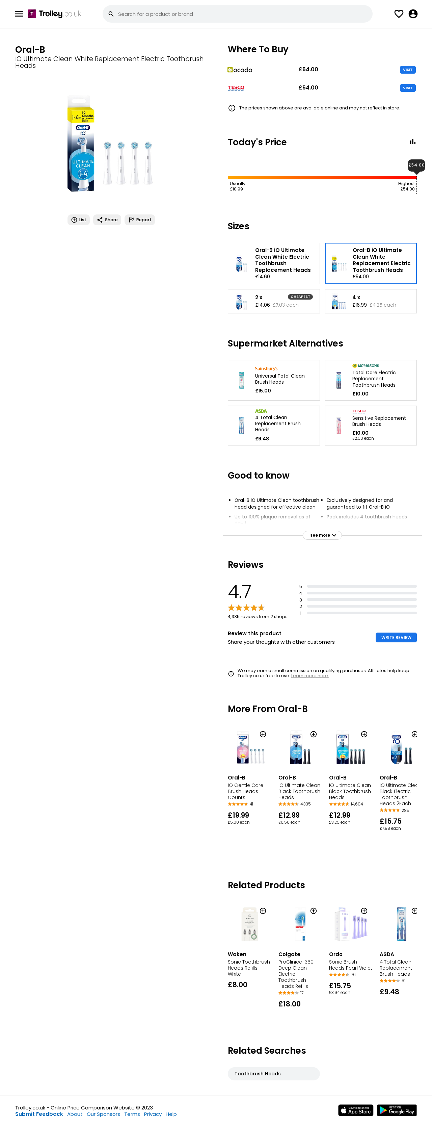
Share (107, 219)
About (75, 1114)
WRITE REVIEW (396, 637)
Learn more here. (310, 675)
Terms (132, 1114)
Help (171, 1114)
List (78, 219)
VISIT (408, 69)
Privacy (153, 1114)
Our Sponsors (103, 1114)
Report (140, 219)
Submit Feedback (39, 1114)
